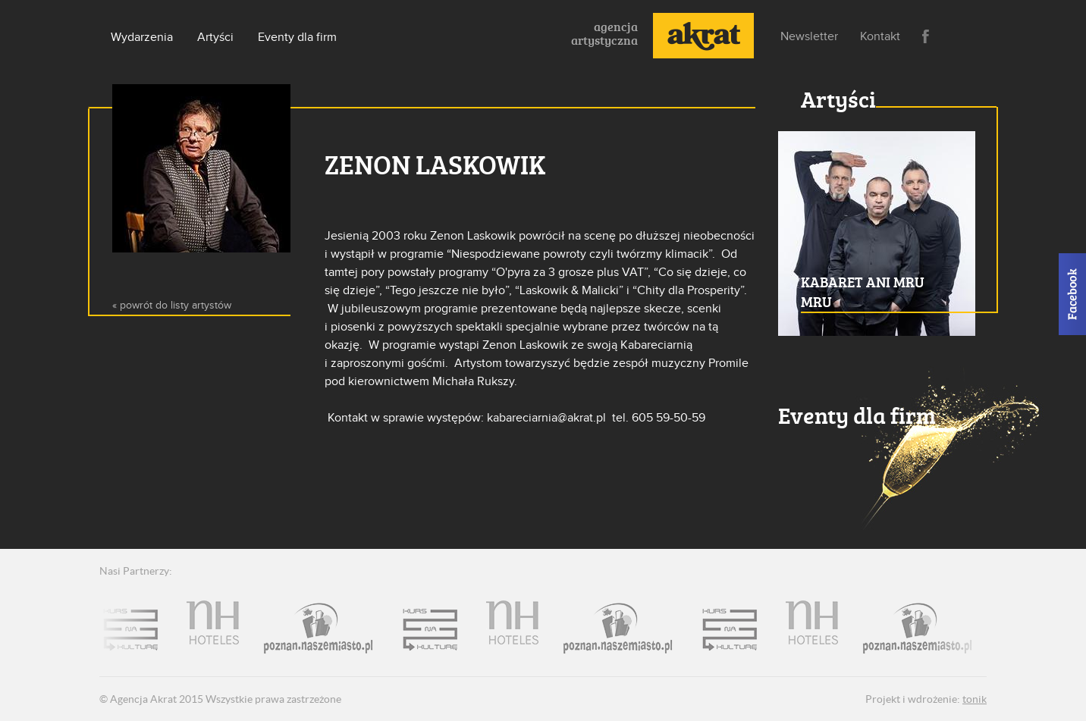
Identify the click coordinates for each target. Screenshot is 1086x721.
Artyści (215, 37)
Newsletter (809, 36)
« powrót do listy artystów (171, 305)
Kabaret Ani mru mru (862, 292)
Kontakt (880, 36)
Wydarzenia (142, 37)
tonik (974, 699)
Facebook (925, 36)
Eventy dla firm (297, 37)
